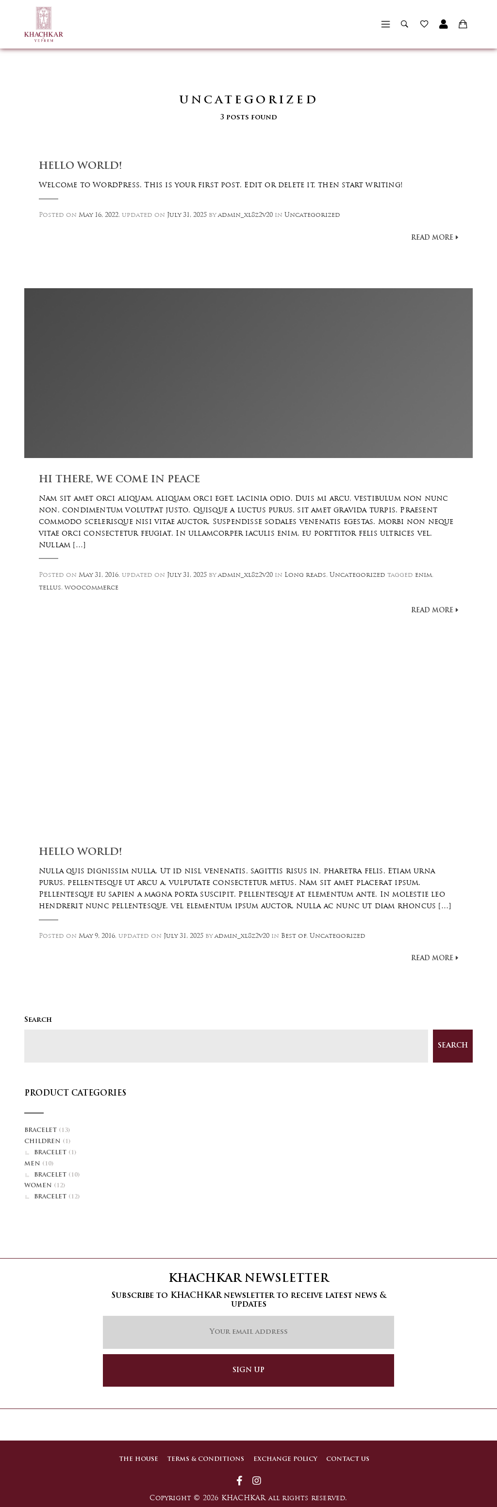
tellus (50, 588)
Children (42, 1142)
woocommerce (91, 588)
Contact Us (348, 1459)
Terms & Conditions (205, 1459)
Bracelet (40, 1130)
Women (38, 1186)
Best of (293, 936)
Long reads (305, 575)
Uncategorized (312, 215)
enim (423, 575)
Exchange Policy (285, 1459)
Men (32, 1164)
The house (137, 1459)
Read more (432, 238)
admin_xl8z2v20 (245, 215)
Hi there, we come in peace (119, 480)
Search (38, 1020)
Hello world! (80, 166)
